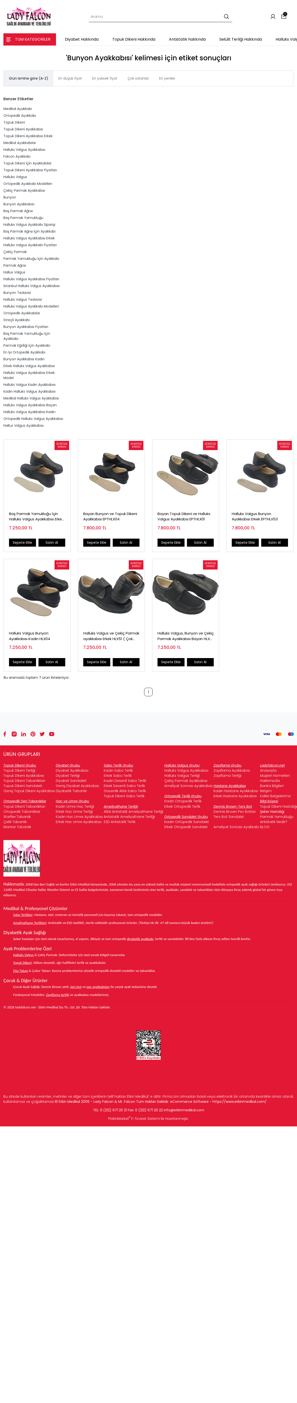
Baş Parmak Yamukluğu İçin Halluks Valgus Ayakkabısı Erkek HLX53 (36, 516)
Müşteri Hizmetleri (275, 775)
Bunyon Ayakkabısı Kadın (24, 359)
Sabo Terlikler (23, 915)
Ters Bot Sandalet (228, 816)
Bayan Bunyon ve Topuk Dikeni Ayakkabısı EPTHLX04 (110, 516)
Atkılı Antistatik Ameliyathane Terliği (133, 811)
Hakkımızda (270, 780)
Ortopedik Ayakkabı (19, 115)
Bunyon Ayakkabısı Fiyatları (25, 326)
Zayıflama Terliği (227, 775)
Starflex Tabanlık (17, 816)
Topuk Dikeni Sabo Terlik (124, 796)
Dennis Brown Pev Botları (234, 811)
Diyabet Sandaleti (71, 780)
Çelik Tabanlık (15, 821)
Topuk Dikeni (14, 122)
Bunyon (9, 197)
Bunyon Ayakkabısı (18, 204)
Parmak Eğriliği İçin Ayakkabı (26, 345)
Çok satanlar (138, 78)
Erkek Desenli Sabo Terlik (124, 785)
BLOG (264, 826)
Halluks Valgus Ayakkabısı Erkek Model (29, 375)
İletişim (266, 790)
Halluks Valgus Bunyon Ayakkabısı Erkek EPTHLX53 (255, 516)
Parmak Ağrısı (14, 265)
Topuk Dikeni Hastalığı (278, 806)
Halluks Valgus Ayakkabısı (24, 149)
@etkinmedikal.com (187, 1110)
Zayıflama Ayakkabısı (231, 770)
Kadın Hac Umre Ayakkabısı (79, 816)
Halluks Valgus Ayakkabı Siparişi (29, 224)
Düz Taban (20, 971)
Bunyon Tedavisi (17, 292)
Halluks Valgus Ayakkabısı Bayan (30, 405)
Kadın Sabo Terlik (118, 770)
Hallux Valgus (14, 272)
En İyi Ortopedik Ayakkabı (24, 352)
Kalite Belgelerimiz (275, 796)
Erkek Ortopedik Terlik (182, 806)
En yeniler (167, 78)
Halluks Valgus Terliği (182, 775)
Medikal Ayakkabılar (19, 142)
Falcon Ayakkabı (16, 156)
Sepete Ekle (22, 542)
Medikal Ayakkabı (17, 108)
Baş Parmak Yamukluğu (23, 217)
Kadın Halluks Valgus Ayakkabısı (29, 391)
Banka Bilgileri (272, 785)
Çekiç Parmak (15, 251)
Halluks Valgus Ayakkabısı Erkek (29, 238)
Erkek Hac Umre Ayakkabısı (79, 821)
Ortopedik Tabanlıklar (21, 811)
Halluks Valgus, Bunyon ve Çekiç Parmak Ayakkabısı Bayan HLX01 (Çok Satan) (186, 636)
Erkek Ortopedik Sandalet (186, 826)
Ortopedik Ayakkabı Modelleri (27, 183)
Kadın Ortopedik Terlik (183, 801)
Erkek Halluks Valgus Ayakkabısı (29, 365)
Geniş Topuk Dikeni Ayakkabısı (29, 790)
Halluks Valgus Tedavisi (22, 299)
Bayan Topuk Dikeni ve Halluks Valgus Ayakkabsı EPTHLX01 (184, 516)
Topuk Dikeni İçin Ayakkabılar (27, 163)
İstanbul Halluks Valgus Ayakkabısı (31, 285)
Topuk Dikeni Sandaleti (22, 785)
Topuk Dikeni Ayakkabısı (23, 129)
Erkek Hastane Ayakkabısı (235, 796)
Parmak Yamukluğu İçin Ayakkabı (31, 258)
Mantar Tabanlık (17, 826)
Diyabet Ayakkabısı (72, 770)
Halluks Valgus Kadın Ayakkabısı (29, 384)
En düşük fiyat (70, 78)
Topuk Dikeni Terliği (19, 770)
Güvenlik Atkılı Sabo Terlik (125, 790)
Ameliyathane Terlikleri (29, 923)
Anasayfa (268, 770)
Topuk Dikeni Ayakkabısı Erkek (28, 136)
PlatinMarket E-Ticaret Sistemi (134, 1118)
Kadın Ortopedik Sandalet (186, 821)
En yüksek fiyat (104, 78)
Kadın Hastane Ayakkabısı (235, 790)
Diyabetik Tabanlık (71, 790)
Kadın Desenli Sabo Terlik (125, 780)
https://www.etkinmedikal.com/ (240, 1101)
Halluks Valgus (15, 176)
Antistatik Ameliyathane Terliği (129, 816)
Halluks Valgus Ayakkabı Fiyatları (30, 245)
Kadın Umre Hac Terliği (75, 806)
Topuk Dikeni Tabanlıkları (24, 780)
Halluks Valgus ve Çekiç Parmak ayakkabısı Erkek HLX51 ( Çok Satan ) (111, 636)
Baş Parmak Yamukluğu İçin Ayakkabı (26, 336)
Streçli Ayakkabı (16, 319)
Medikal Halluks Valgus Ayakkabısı (31, 398)
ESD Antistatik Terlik (120, 821)
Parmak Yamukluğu (276, 816)
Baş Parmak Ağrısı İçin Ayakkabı (29, 231)
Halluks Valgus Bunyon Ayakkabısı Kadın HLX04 (29, 636)
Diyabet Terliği (68, 775)
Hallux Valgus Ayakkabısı (23, 425)
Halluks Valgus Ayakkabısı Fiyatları (31, 279)
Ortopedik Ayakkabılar (21, 313)
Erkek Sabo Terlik (118, 775)
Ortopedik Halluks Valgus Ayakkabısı (33, 418)
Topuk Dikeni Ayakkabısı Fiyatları (30, 170)
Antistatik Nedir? (273, 821)
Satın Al (52, 542)
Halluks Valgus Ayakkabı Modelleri (31, 306)
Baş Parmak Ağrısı (18, 210)
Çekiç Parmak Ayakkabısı (24, 190)
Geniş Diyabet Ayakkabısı (77, 785)
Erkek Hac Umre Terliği (74, 811)
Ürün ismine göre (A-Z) (28, 78)
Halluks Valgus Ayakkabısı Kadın (29, 411)
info (167, 1110)
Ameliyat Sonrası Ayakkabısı (188, 785)
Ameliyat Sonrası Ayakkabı (236, 826)
